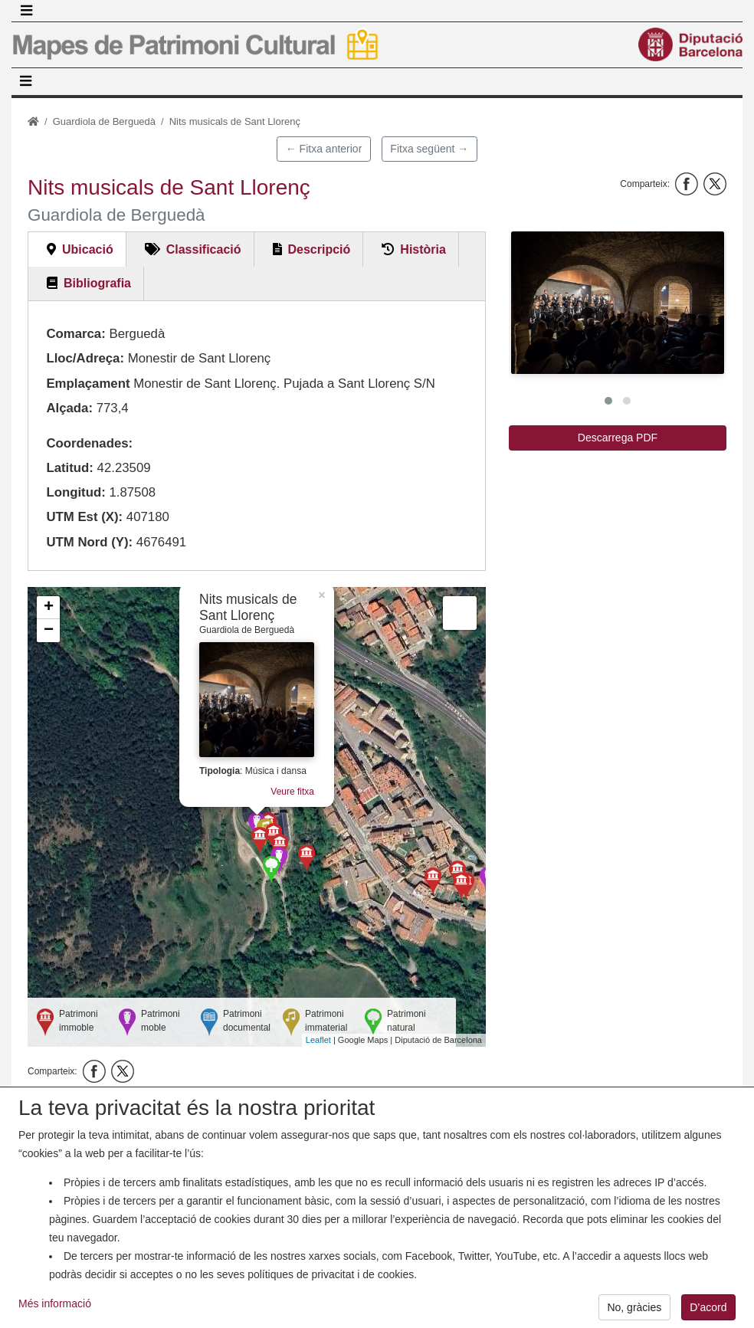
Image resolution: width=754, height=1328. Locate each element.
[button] (617, 302)
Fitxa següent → (429, 149)
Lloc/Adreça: (85, 358)
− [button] (49, 630)
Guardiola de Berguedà (104, 121)
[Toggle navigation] (26, 10)
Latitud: (69, 468)
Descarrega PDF (617, 437)
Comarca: (75, 333)
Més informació (54, 1318)
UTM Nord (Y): (89, 542)
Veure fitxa (292, 791)
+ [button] (49, 607)
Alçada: (69, 408)
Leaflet (318, 1039)
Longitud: (75, 492)
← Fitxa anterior (324, 149)
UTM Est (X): (84, 517)
